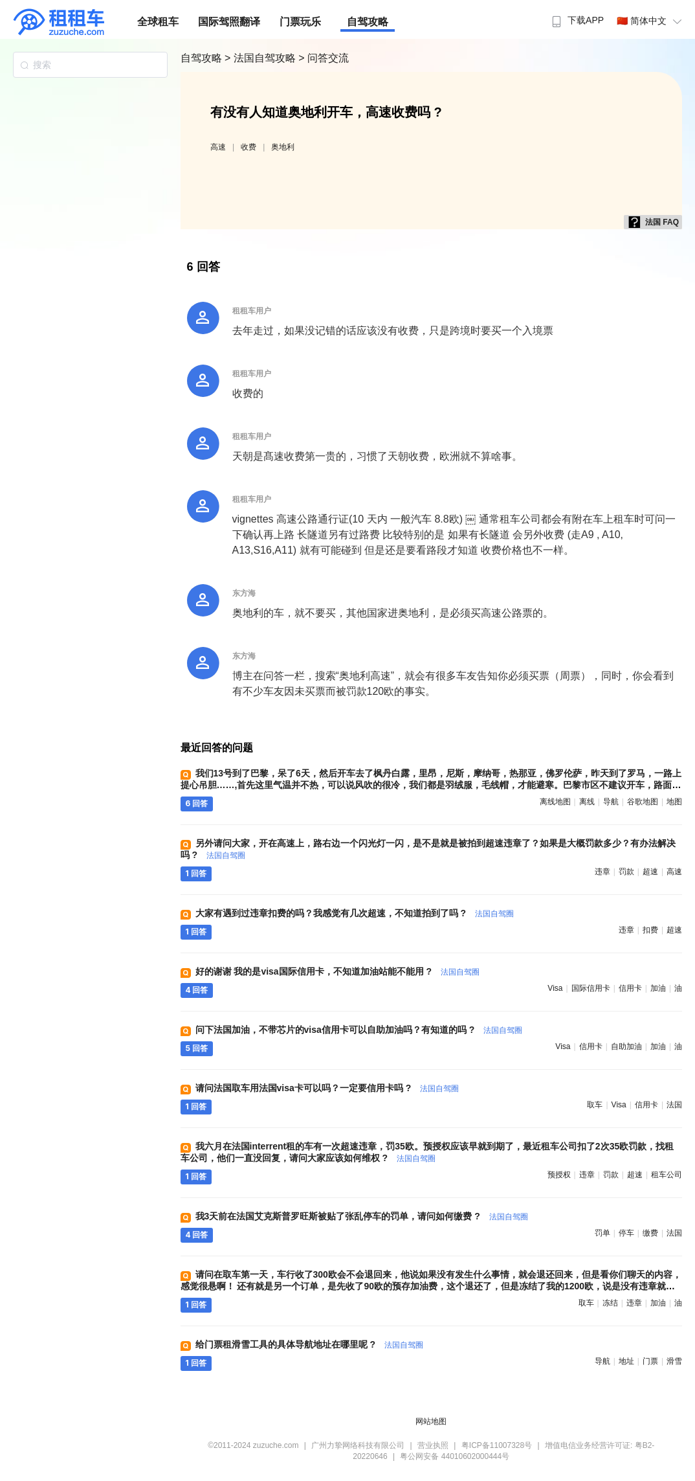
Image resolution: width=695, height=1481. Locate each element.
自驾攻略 (367, 21)
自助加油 (626, 1046)
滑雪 (674, 1361)
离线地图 (555, 801)
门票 (650, 1361)
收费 (248, 147)
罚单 (602, 1233)
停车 (626, 1233)
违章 (602, 871)
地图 (674, 801)
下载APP (576, 20)
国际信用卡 (590, 988)
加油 (658, 988)
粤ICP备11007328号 (496, 1445)
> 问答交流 (323, 57)
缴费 (650, 1233)
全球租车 (158, 21)
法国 (674, 1104)
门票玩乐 (300, 21)
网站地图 (431, 1421)
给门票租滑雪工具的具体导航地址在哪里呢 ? (309, 1344)
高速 (218, 147)
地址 (626, 1361)
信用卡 (630, 988)
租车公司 (666, 1174)
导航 (611, 801)
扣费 (650, 929)
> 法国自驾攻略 (261, 57)
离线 (587, 801)
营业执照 (432, 1445)
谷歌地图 (642, 801)
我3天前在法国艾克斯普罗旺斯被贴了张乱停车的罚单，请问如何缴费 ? (361, 1216)
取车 (594, 1104)
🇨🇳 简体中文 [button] (651, 21)
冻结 (610, 1302)
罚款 (626, 871)
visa (554, 988)
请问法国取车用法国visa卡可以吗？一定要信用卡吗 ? (327, 1088)
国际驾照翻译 (229, 21)
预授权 (559, 1174)
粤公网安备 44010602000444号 (454, 1456)
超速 (650, 871)
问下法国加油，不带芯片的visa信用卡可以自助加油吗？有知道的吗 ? (359, 1029)
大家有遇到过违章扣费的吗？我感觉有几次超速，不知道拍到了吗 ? (354, 913)
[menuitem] (576, 16)
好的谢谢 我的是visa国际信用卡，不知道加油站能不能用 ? (337, 971)
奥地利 (282, 147)
